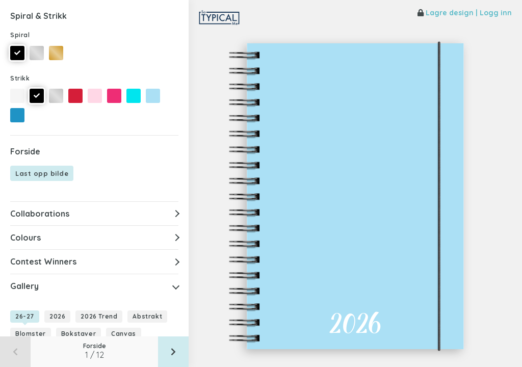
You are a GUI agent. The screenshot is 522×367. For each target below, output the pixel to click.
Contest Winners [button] (43, 261)
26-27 (24, 316)
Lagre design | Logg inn (464, 12)
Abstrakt (147, 316)
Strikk (20, 78)
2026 (57, 316)
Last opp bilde (41, 173)
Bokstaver (78, 333)
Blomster (30, 333)
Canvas (123, 333)
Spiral (20, 35)
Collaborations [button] (39, 213)
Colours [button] (25, 237)
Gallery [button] (24, 286)
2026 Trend (99, 316)
